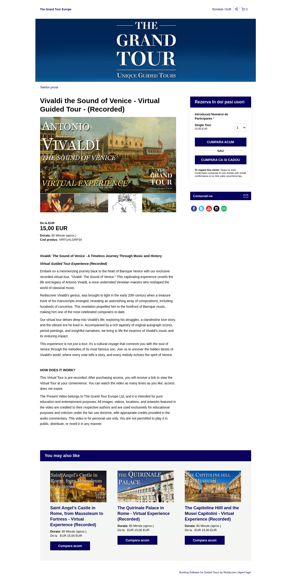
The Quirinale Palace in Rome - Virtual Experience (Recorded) (143, 513)
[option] (57, 203)
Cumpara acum (220, 142)
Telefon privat (49, 87)
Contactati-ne (203, 196)
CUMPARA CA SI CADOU (220, 160)
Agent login (244, 572)
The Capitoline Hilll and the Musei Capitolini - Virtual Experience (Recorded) (212, 513)
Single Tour (209, 127)
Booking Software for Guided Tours (199, 572)
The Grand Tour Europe (56, 9)
